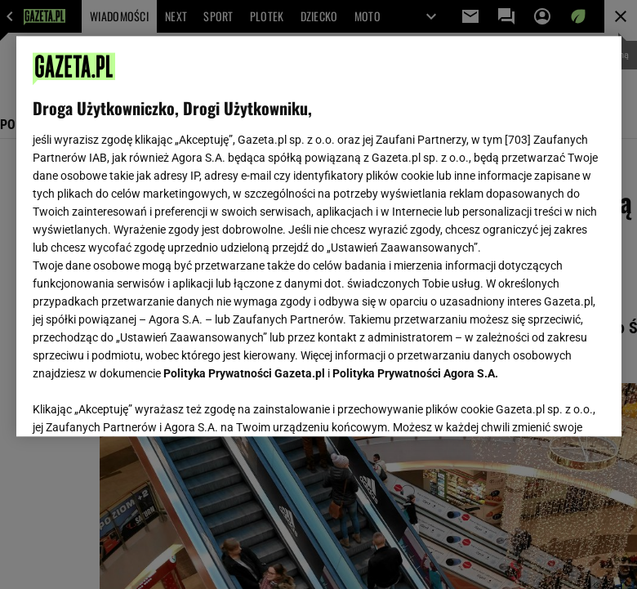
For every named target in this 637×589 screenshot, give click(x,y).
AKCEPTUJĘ (549, 404)
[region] (318, 236)
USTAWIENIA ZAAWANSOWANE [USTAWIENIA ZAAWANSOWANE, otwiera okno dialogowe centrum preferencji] (139, 403)
